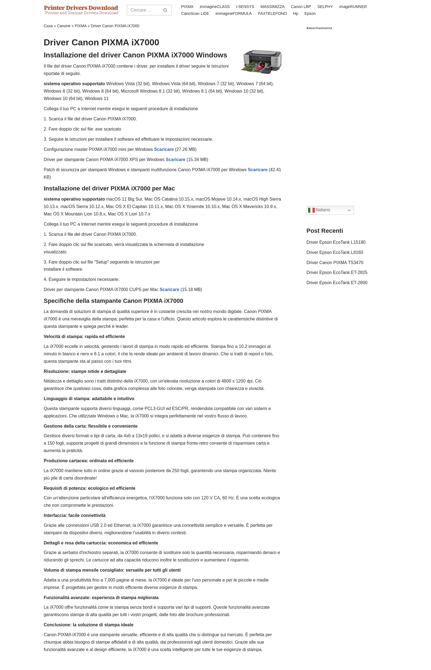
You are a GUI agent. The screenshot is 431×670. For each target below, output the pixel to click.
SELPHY (325, 6)
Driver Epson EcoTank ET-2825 (337, 273)
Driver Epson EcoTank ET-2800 (337, 283)
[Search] (143, 10)
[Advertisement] (346, 112)
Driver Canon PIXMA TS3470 (335, 263)
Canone (63, 26)
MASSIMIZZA (273, 6)
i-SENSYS (245, 6)
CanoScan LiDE (195, 13)
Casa (48, 26)
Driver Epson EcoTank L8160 (334, 252)
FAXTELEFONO (272, 13)
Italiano (319, 210)
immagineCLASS (215, 6)
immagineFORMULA (234, 13)
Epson (310, 13)
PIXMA (187, 6)
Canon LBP (301, 6)
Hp (296, 13)
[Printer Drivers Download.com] (81, 10)
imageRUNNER (354, 6)
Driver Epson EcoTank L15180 (336, 242)
